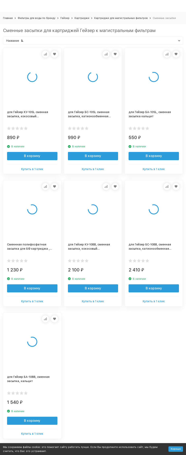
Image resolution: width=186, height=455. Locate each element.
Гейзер (65, 18)
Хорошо (175, 448)
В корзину (32, 156)
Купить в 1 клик (32, 169)
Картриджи (82, 18)
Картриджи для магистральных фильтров (121, 18)
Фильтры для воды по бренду (36, 18)
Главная (8, 18)
